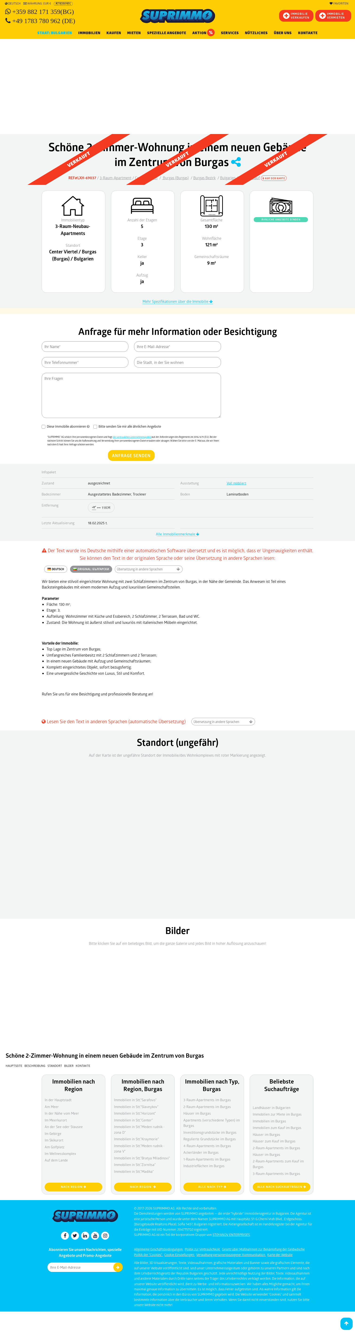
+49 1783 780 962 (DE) (43, 20)
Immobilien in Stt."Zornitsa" (135, 1164)
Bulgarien (228, 177)
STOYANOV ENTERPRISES (231, 1234)
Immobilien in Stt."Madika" (134, 1171)
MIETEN (134, 33)
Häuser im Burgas (266, 1154)
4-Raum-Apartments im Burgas (207, 1145)
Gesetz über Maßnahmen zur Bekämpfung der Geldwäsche (263, 1249)
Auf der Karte (274, 178)
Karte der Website (279, 1254)
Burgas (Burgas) (175, 177)
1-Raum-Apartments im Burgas (206, 1159)
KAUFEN (113, 33)
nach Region (73, 1187)
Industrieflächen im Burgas (204, 1165)
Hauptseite (14, 1066)
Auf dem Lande (56, 1160)
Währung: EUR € (37, 3)
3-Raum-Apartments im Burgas (276, 1173)
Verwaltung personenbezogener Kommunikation (231, 1254)
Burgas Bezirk (204, 177)
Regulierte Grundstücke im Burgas (209, 1139)
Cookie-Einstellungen (179, 1254)
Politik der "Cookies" (148, 1254)
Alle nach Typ (212, 1187)
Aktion (203, 32)
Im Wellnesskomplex (60, 1153)
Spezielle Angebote (166, 33)
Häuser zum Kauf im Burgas (274, 1141)
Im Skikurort (54, 1140)
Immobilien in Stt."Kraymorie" (136, 1139)
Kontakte (308, 33)
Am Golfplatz (54, 1147)
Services (230, 33)
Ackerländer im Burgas (201, 1152)
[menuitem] (308, 33)
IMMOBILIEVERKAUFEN (296, 16)
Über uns (283, 33)
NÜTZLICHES (256, 33)
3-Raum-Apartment (115, 177)
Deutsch (13, 3)
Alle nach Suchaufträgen (281, 1187)
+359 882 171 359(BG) (43, 11)
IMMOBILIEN (89, 33)
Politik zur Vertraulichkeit (203, 1249)
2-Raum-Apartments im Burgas (276, 1147)
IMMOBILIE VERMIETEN (332, 16)
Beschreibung (34, 1066)
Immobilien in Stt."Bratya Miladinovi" (142, 1158)
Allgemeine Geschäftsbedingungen (158, 1249)
